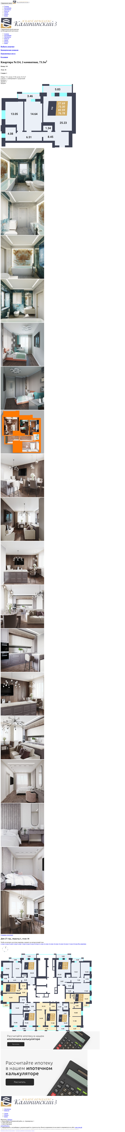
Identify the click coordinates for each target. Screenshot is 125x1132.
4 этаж (11, 944)
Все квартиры (82, 944)
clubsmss (9, 1119)
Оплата (6, 14)
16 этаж (65, 944)
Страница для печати (7, 935)
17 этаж (70, 944)
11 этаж (41, 944)
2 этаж (3, 944)
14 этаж (56, 944)
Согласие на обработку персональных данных (25, 1130)
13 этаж (51, 944)
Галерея (6, 6)
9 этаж (32, 944)
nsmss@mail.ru (5, 1126)
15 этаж (61, 944)
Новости (6, 11)
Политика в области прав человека (8, 1130)
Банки (6, 15)
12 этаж (46, 944)
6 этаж (19, 944)
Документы (7, 9)
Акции (6, 12)
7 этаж (23, 944)
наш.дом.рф (78, 1127)
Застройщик (7, 8)
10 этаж (36, 944)
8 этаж (28, 944)
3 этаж (7, 944)
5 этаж (15, 944)
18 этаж (75, 944)
